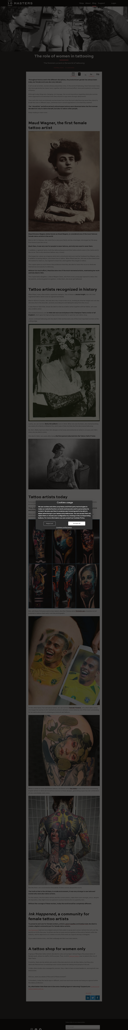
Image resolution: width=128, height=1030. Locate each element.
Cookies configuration (64, 527)
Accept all (76, 523)
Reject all (49, 523)
